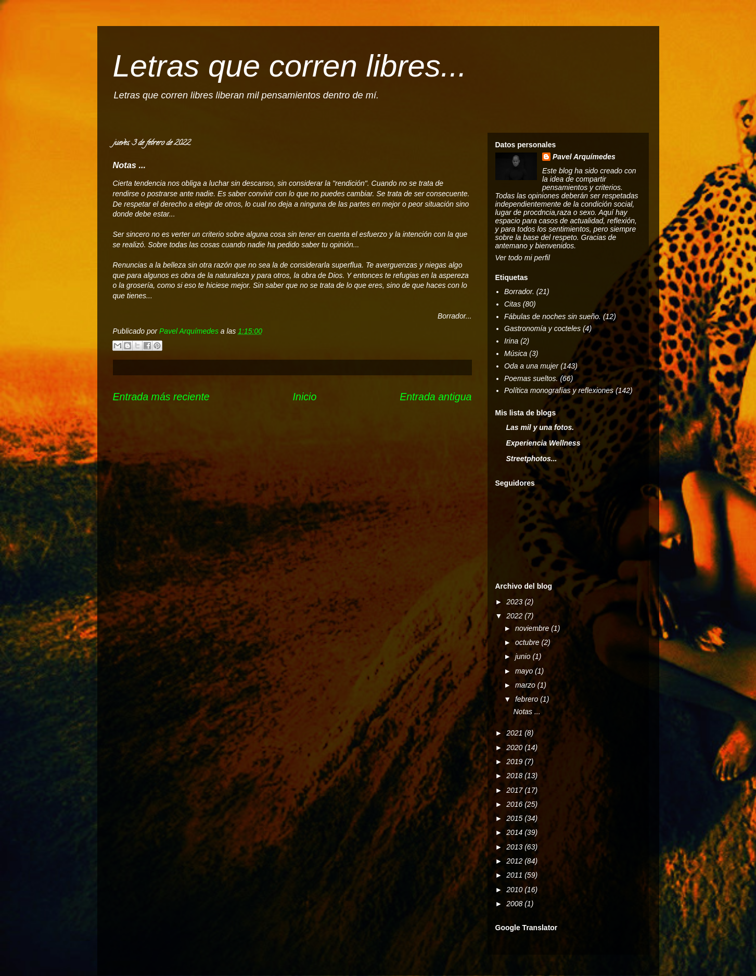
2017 (515, 790)
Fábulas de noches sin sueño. (552, 316)
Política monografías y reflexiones (558, 390)
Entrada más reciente (161, 396)
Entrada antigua (435, 396)
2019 (515, 761)
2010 (515, 889)
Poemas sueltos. (531, 378)
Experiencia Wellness (543, 443)
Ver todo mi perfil (522, 257)
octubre (528, 642)
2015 (515, 818)
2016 (515, 804)
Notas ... (526, 711)
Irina (511, 341)
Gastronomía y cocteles (542, 328)
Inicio (305, 396)
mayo (525, 671)
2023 (515, 602)
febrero (527, 699)
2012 (515, 861)
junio (523, 656)
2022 (515, 616)
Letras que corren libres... (290, 65)
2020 (515, 747)
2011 (515, 875)
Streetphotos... (531, 458)
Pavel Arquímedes (584, 157)
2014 (515, 832)
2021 (515, 733)
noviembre (533, 628)
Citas (512, 304)
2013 (515, 847)
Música (515, 353)
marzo (526, 685)
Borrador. (519, 291)
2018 (515, 775)
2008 (515, 903)
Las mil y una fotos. (540, 427)
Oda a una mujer (531, 366)
